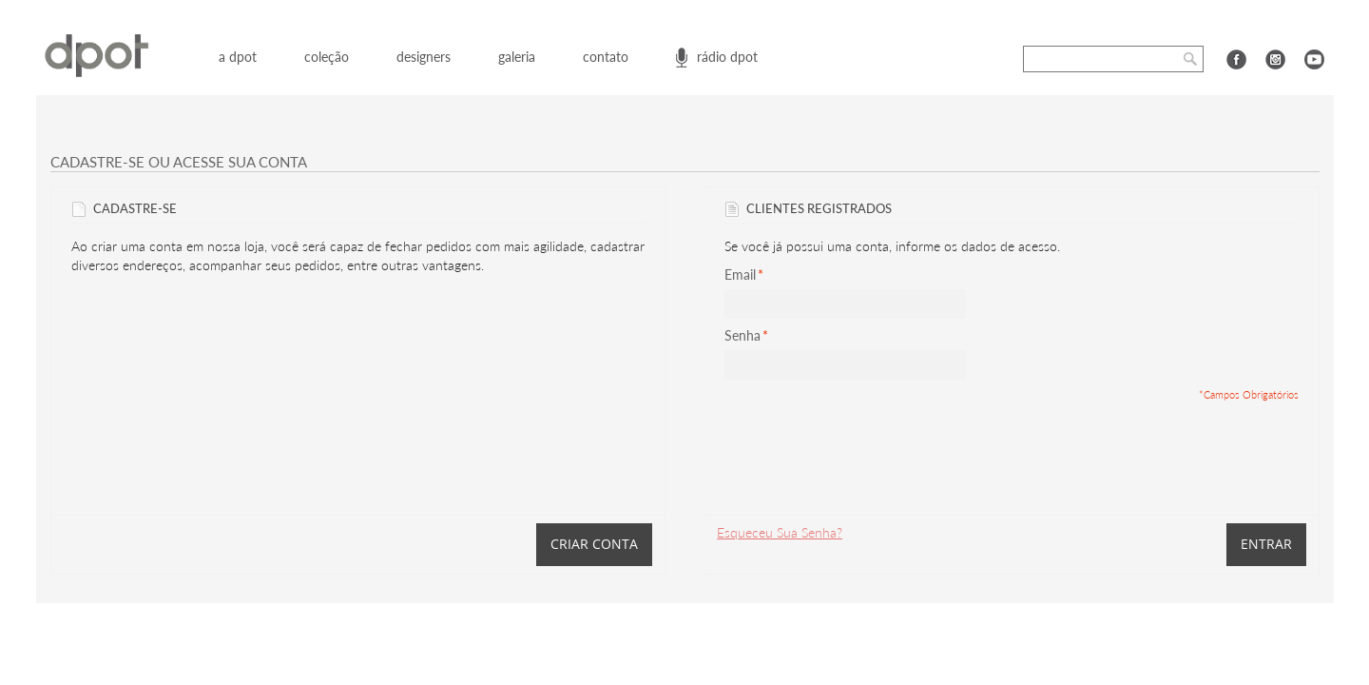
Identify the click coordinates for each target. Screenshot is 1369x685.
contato (605, 57)
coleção (326, 57)
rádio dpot (727, 57)
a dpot (238, 57)
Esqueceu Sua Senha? (779, 532)
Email (740, 274)
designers (423, 57)
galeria (516, 57)
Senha (742, 335)
